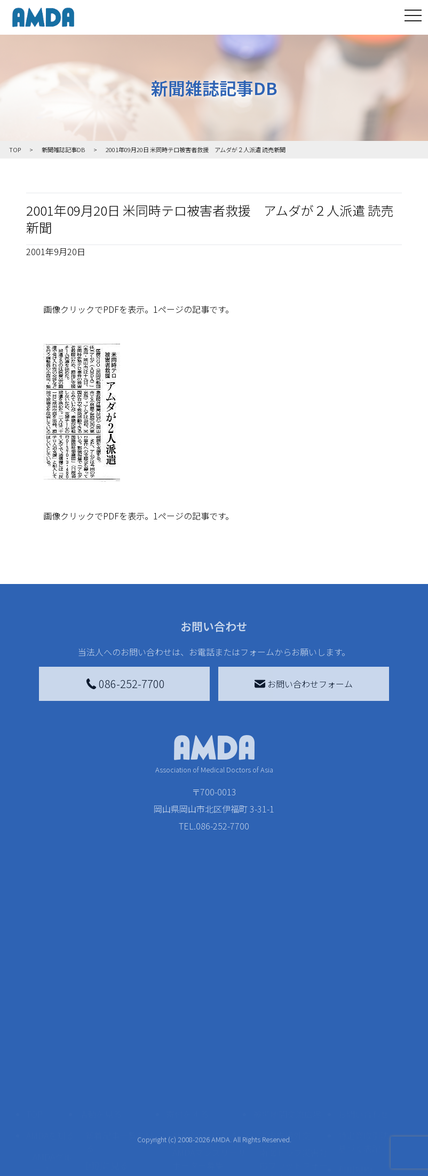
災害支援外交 (285, 1024)
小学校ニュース (50, 1112)
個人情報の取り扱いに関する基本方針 (368, 1093)
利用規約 (355, 1058)
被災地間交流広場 (287, 1003)
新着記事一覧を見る (119, 1031)
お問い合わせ (363, 1003)
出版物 (45, 1135)
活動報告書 (50, 1082)
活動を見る (100, 1003)
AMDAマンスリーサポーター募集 (209, 1048)
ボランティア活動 (119, 1114)
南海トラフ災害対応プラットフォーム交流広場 (293, 1054)
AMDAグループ (52, 1052)
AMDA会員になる (204, 1024)
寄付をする (187, 1003)
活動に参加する (109, 1092)
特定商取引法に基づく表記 (368, 1031)
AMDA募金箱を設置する (209, 1107)
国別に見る (106, 1054)
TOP (34, 1003)
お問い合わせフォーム (304, 683)
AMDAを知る (50, 1024)
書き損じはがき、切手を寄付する (206, 1078)
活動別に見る (111, 1071)
